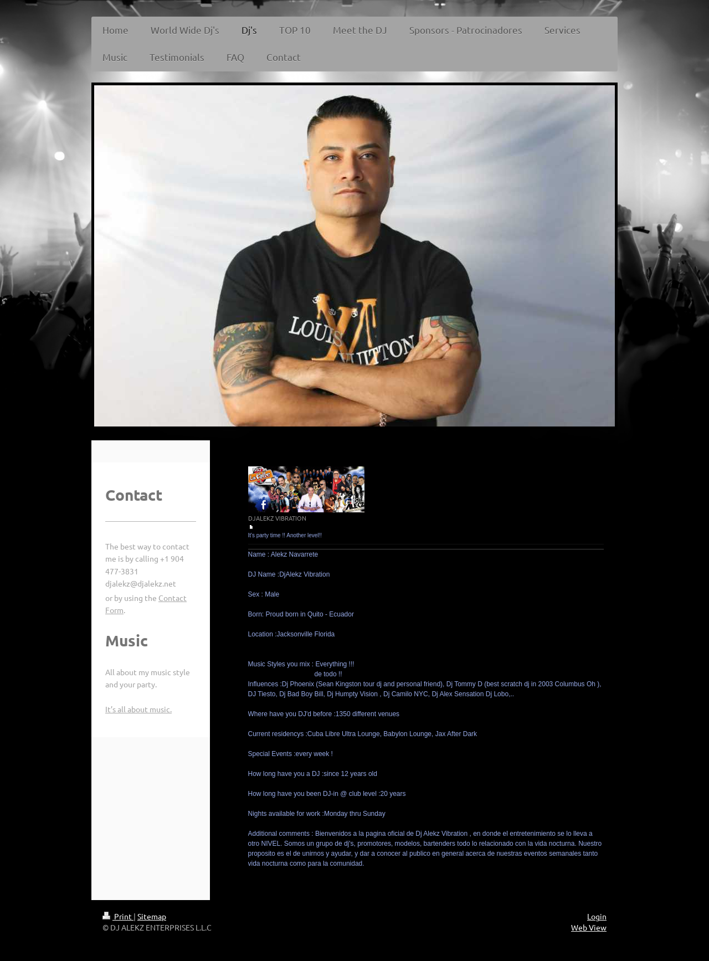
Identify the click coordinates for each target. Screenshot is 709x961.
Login (597, 916)
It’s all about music (137, 709)
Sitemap (151, 916)
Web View (589, 927)
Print (117, 916)
